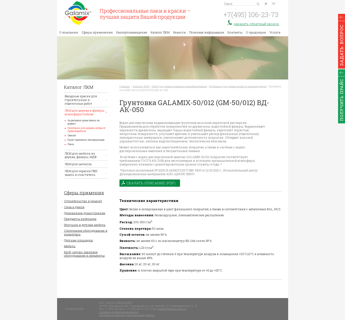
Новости (179, 32)
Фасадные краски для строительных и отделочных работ (81, 99)
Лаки (70, 144)
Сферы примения (84, 192)
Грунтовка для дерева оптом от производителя (86, 129)
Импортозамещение (131, 32)
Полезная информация (206, 32)
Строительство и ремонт (83, 201)
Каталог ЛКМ (160, 32)
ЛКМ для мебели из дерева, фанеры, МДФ (81, 155)
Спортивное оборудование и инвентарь (85, 232)
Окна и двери (74, 207)
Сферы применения (97, 32)
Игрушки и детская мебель (85, 225)
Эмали (71, 135)
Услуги (275, 32)
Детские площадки (78, 240)
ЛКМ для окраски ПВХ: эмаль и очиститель (81, 173)
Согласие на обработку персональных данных (127, 315)
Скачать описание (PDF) (150, 183)
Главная (124, 86)
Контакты (235, 32)
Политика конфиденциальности (118, 312)
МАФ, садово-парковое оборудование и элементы (84, 254)
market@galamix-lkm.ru (172, 309)
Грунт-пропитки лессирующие (85, 139)
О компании (68, 32)
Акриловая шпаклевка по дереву (83, 122)
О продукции (256, 32)
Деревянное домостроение (84, 213)
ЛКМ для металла (78, 164)
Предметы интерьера (80, 219)
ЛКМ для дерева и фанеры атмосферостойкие (84, 112)
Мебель (70, 246)
